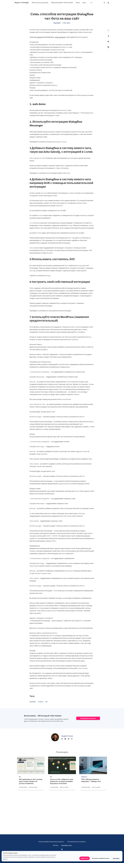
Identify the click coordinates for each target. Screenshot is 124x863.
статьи (38, 37)
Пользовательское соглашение (76, 841)
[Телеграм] (108, 36)
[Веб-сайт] (62, 739)
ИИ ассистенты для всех (40, 2)
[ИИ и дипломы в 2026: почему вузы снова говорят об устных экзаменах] (31, 784)
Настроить (116, 858)
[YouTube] (108, 41)
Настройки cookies (66, 845)
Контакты (55, 845)
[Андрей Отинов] (55, 737)
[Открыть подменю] (91, 2)
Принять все (84, 858)
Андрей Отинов (67, 736)
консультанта (60, 37)
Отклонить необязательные (100, 858)
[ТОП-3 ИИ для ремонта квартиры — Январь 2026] (93, 784)
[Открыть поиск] (104, 2)
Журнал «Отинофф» (22, 2)
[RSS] (62, 849)
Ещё (85, 2)
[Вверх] (108, 30)
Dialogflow (40, 701)
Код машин (57, 23)
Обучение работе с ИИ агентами (62, 2)
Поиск (78, 2)
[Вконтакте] (108, 47)
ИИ (46, 701)
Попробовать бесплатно (88, 718)
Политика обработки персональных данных (51, 841)
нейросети (84, 777)
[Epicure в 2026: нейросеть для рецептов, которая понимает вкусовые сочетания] (62, 784)
